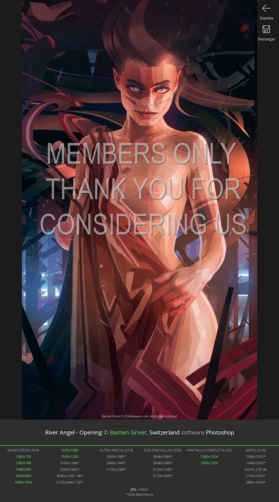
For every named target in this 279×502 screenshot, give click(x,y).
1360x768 (23, 462)
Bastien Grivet (128, 432)
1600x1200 (209, 462)
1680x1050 (23, 482)
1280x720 (23, 456)
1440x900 (23, 469)
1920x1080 (69, 450)
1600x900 (23, 475)
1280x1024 (209, 456)
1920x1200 (69, 456)
